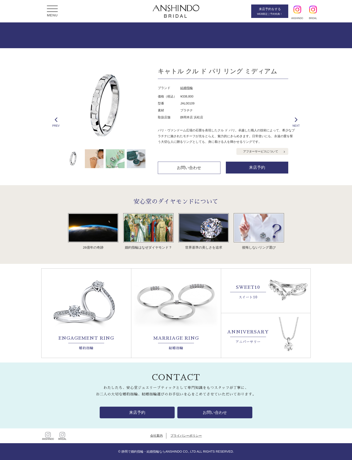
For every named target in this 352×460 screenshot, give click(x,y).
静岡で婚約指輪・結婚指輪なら (143, 451)
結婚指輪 (186, 88)
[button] (52, 9)
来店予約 (257, 167)
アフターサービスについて (260, 151)
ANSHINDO (48, 435)
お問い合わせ (189, 167)
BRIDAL (62, 435)
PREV (56, 121)
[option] (105, 105)
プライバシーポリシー (186, 435)
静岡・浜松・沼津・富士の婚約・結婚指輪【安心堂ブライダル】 (176, 11)
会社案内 (156, 435)
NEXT (296, 121)
